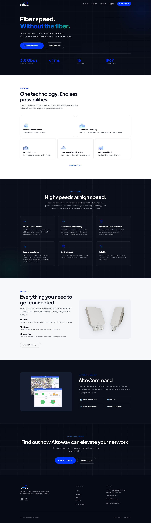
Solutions (85, 4)
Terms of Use (127, 517)
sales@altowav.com (112, 499)
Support (111, 4)
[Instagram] (26, 499)
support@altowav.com (113, 503)
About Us (103, 4)
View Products (55, 45)
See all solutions (75, 168)
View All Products (30, 347)
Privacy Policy (117, 517)
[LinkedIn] (21, 499)
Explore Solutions (31, 45)
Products (94, 4)
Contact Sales (124, 4)
